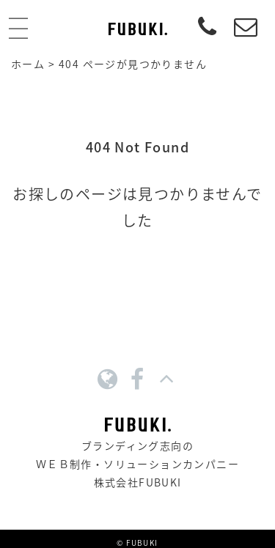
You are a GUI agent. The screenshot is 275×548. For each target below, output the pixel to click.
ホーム (28, 63)
